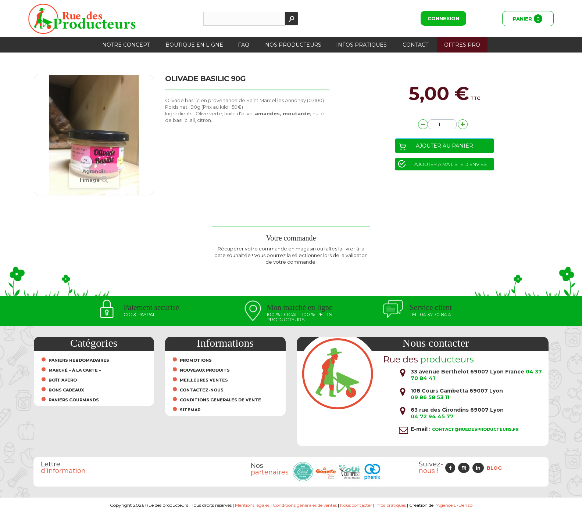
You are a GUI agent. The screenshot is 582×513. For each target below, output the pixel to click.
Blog (494, 468)
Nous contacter (356, 505)
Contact (415, 44)
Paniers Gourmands (74, 399)
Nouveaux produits (205, 370)
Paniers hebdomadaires (79, 360)
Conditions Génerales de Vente (220, 399)
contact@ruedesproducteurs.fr (475, 429)
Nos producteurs (293, 44)
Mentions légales (252, 505)
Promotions (196, 360)
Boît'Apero (63, 380)
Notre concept (126, 44)
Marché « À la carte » (75, 370)
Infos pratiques (361, 44)
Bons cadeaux (66, 390)
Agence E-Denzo (454, 505)
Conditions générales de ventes (304, 505)
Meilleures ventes (204, 380)
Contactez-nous (202, 390)
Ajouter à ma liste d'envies (450, 164)
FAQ (243, 44)
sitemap (190, 409)
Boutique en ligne (194, 44)
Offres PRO (462, 44)
